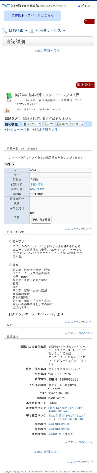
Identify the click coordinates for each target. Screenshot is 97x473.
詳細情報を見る (46, 129)
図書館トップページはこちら (32, 15)
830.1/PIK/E (37, 189)
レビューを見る (18, 129)
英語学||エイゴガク (60, 433)
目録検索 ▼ (15, 31)
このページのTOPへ (80, 228)
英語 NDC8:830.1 (60, 424)
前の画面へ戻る (48, 50)
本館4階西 (36, 184)
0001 (33, 170)
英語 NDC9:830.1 (60, 429)
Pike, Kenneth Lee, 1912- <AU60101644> (65, 409)
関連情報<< (85, 84)
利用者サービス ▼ (47, 31)
